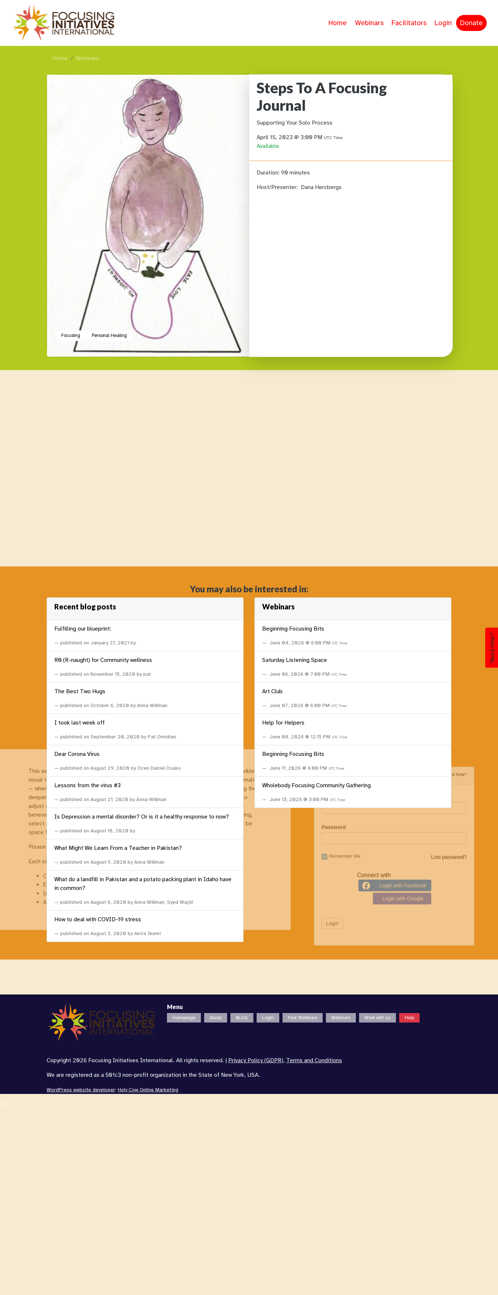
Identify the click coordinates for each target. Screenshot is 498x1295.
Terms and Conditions (314, 1060)
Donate (471, 23)
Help (409, 1018)
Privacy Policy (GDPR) (255, 1060)
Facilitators (409, 23)
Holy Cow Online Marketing (148, 1090)
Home (337, 23)
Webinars (369, 23)
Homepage (183, 1018)
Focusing (70, 335)
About (216, 1018)
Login (443, 23)
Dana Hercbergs (321, 187)
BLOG (242, 1018)
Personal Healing (109, 335)
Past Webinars (302, 1018)
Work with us (377, 1018)
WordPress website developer (81, 1090)
